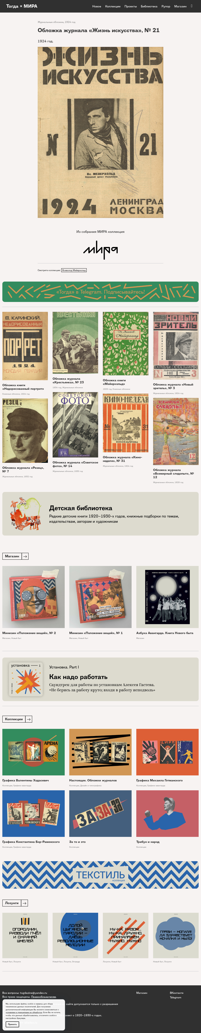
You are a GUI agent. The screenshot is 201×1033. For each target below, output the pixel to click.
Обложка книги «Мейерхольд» (114, 382)
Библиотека (149, 6)
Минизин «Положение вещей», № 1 (96, 634)
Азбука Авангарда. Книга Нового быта (164, 634)
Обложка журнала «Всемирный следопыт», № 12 (173, 474)
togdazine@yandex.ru (33, 993)
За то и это (77, 843)
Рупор (166, 6)
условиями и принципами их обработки (24, 1012)
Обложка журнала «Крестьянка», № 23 (68, 381)
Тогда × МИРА (22, 6)
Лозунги (17, 963)
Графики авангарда (22, 786)
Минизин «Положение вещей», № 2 (29, 634)
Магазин (180, 6)
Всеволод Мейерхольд (74, 270)
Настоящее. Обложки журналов (93, 781)
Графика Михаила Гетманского (159, 781)
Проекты (131, 6)
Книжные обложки (11, 394)
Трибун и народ (147, 843)
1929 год (107, 389)
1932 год (28, 477)
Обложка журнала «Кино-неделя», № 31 (122, 459)
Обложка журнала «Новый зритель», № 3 (173, 387)
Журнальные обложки (50, 22)
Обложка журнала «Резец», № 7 (23, 470)
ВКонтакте (176, 993)
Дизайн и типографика (90, 786)
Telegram (175, 997)
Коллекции (112, 6)
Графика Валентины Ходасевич (25, 781)
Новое (96, 6)
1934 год (57, 387)
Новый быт (16, 639)
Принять (12, 1024)
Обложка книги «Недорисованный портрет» (23, 387)
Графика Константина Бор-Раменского (31, 843)
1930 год (78, 471)
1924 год (70, 22)
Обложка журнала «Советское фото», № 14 (75, 464)
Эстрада (76, 963)
